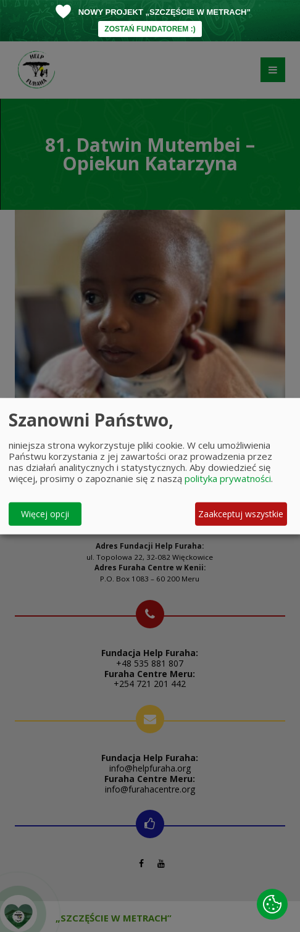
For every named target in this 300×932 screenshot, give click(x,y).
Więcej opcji (45, 514)
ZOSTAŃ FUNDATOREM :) (149, 29)
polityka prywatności (228, 478)
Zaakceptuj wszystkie (240, 514)
